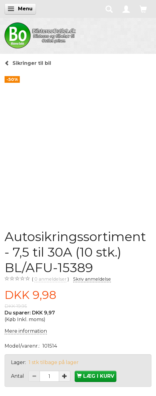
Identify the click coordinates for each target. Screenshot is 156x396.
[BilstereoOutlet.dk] (41, 34)
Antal (18, 376)
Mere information (26, 331)
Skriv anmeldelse (92, 279)
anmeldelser (50, 279)
